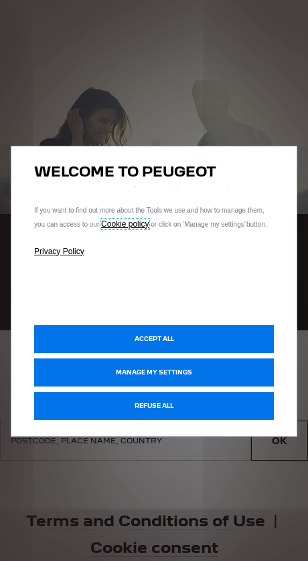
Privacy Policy (59, 251)
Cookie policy (125, 224)
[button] (154, 372)
